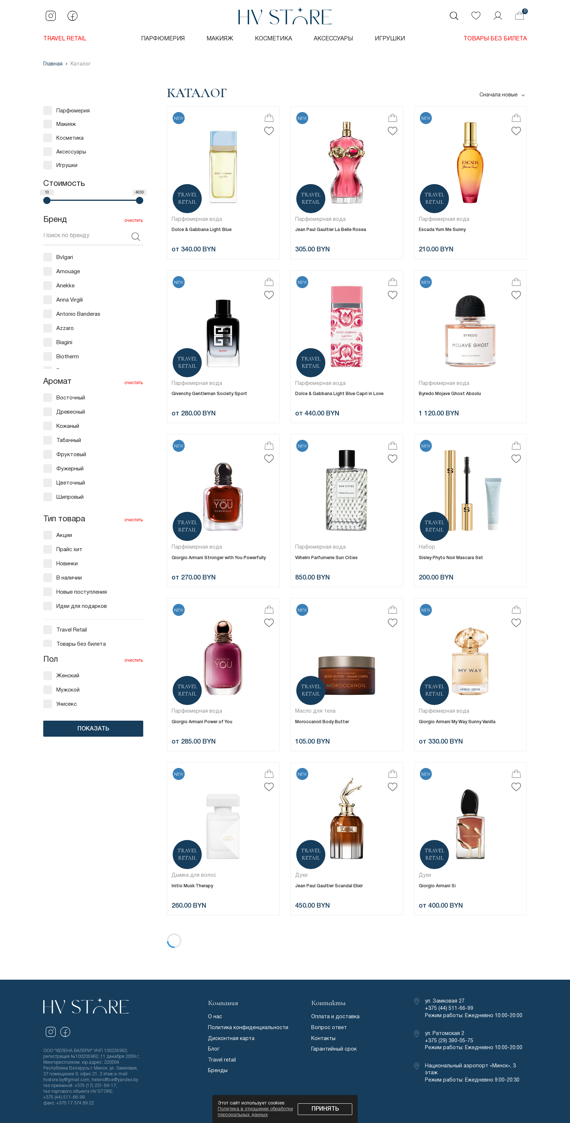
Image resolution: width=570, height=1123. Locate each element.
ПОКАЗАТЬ (93, 729)
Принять (325, 1109)
